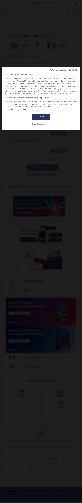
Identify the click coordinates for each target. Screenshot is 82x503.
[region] (41, 98)
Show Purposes (38, 124)
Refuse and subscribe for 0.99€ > (64, 70)
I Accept (41, 117)
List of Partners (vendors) (15, 110)
